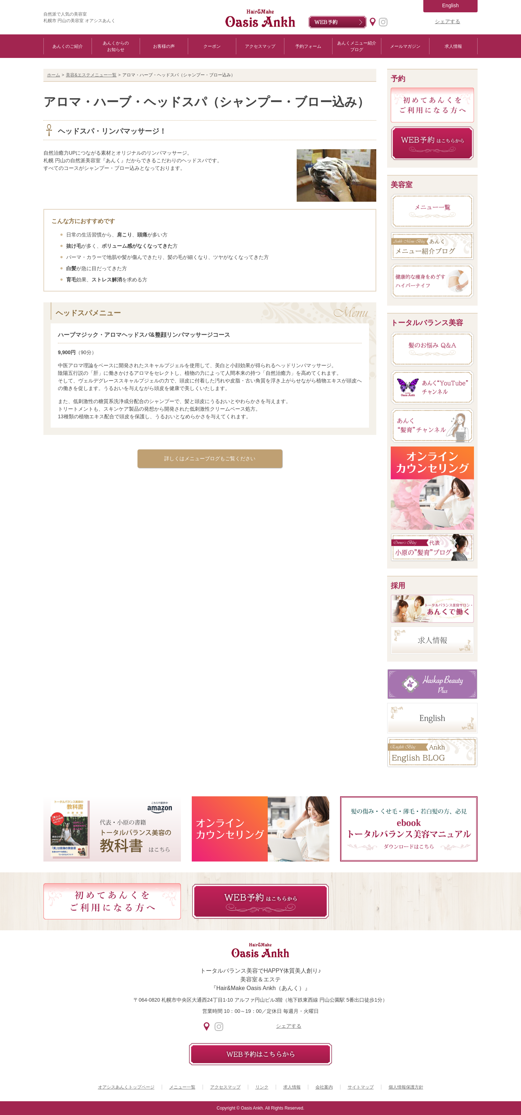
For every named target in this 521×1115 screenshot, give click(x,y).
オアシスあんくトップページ (126, 1087)
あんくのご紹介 (67, 46)
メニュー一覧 (182, 1087)
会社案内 (324, 1087)
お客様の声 (164, 46)
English (450, 5)
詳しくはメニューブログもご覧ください (209, 458)
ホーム (53, 74)
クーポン (212, 46)
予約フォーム (308, 46)
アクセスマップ (260, 46)
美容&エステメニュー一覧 (91, 74)
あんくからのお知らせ (116, 46)
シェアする (447, 21)
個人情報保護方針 (406, 1087)
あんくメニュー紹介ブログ (356, 46)
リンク (261, 1087)
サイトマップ (361, 1087)
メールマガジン (405, 46)
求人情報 (453, 46)
